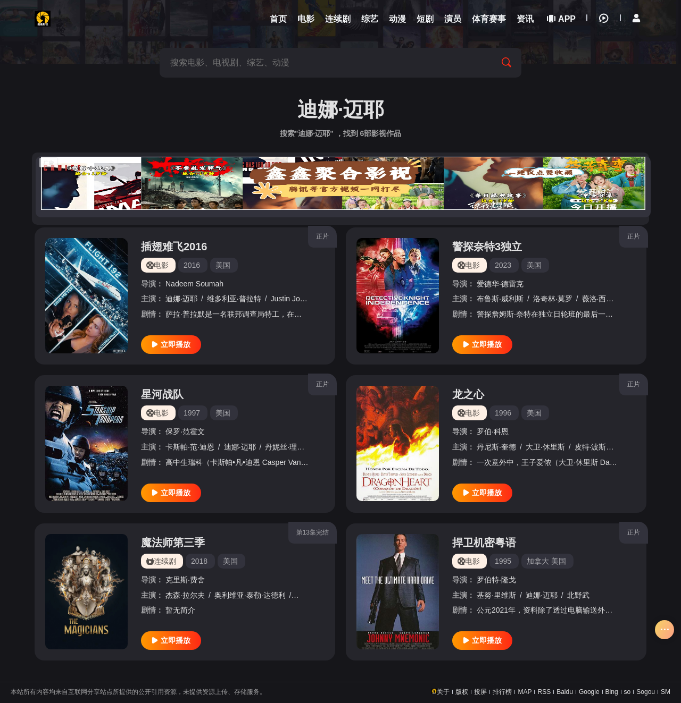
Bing (611, 692)
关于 (443, 692)
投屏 (480, 692)
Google (589, 692)
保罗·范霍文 (185, 431)
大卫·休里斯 (545, 447)
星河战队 (162, 394)
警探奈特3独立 (487, 246)
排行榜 (502, 692)
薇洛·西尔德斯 (605, 298)
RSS (544, 692)
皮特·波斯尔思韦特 (605, 447)
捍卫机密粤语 (484, 542)
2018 (199, 561)
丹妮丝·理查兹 (288, 447)
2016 (192, 265)
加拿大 (538, 561)
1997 (192, 413)
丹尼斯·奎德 (496, 447)
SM (665, 692)
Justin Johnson (295, 298)
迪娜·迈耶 (181, 298)
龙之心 (468, 394)
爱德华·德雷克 (500, 283)
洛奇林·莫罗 (552, 298)
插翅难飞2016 (174, 246)
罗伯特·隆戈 (496, 579)
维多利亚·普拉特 (234, 298)
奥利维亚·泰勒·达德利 (250, 595)
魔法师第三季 (173, 542)
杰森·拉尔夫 (185, 595)
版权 (461, 692)
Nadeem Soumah (194, 283)
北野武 (578, 595)
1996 (503, 413)
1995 (503, 561)
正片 (322, 236)
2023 (503, 265)
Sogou (645, 692)
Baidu (565, 692)
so (627, 692)
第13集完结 (312, 532)
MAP (524, 692)
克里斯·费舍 (185, 579)
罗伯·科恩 (493, 431)
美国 (222, 265)
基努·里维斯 (496, 595)
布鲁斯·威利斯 (500, 298)
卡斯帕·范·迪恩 (189, 447)
